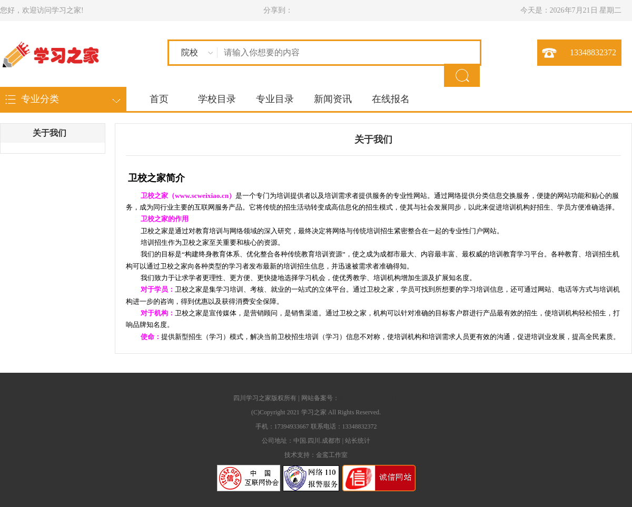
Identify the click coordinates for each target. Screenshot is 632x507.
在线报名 (391, 99)
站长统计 (357, 440)
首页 (159, 99)
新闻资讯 (333, 99)
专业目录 (275, 99)
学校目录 (217, 99)
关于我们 (49, 132)
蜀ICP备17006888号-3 (369, 398)
